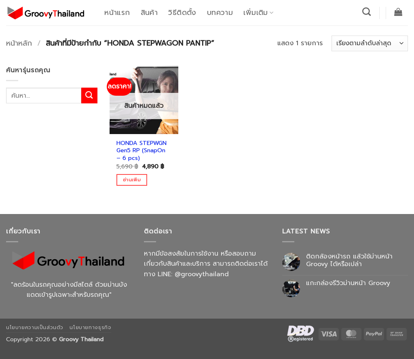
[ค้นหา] (366, 11)
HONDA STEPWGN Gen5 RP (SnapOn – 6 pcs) (141, 150)
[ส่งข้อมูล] (89, 95)
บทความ (220, 12)
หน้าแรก (117, 12)
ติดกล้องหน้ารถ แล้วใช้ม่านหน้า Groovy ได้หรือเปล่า (349, 260)
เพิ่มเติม (258, 12)
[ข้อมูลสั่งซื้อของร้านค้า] (370, 43)
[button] (398, 12)
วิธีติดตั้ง (182, 12)
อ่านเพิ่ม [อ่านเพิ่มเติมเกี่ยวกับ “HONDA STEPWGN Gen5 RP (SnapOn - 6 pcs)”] (132, 179)
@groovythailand (202, 274)
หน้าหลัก (19, 43)
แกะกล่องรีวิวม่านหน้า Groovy (348, 283)
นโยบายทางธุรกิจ (90, 327)
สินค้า (149, 12)
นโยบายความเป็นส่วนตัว (34, 327)
